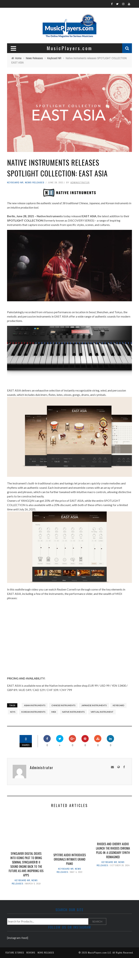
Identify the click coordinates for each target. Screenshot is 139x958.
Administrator (80, 182)
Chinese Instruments (63, 705)
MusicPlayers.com (97, 952)
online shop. (81, 685)
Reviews (30, 952)
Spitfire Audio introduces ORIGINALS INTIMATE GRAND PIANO (69, 859)
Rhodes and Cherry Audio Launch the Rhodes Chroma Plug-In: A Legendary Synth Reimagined (113, 850)
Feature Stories (14, 952)
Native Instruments (73, 711)
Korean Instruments (33, 711)
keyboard (118, 705)
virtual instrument (102, 711)
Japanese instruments (94, 705)
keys (12, 711)
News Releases (34, 182)
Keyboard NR (15, 182)
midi (53, 711)
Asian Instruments (34, 705)
